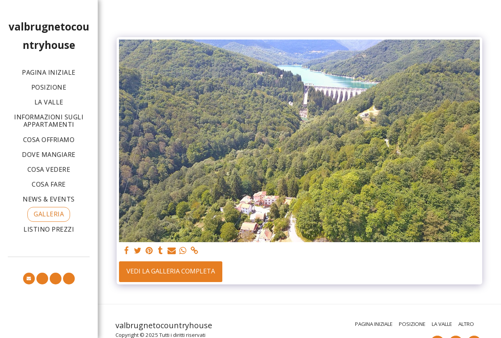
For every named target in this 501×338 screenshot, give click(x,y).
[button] (29, 278)
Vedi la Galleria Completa (170, 270)
